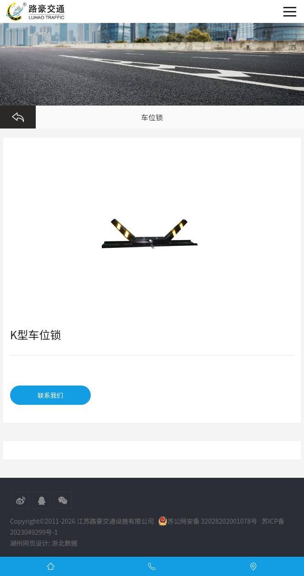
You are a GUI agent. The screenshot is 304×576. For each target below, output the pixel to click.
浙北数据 (64, 543)
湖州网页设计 (29, 543)
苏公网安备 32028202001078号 (207, 521)
